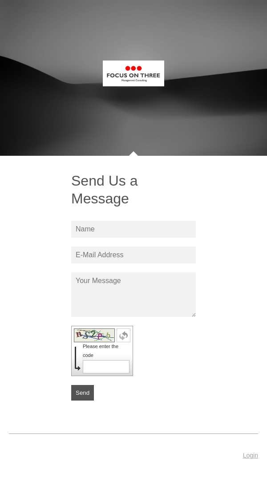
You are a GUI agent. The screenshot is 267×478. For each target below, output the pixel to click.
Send (82, 392)
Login (250, 455)
